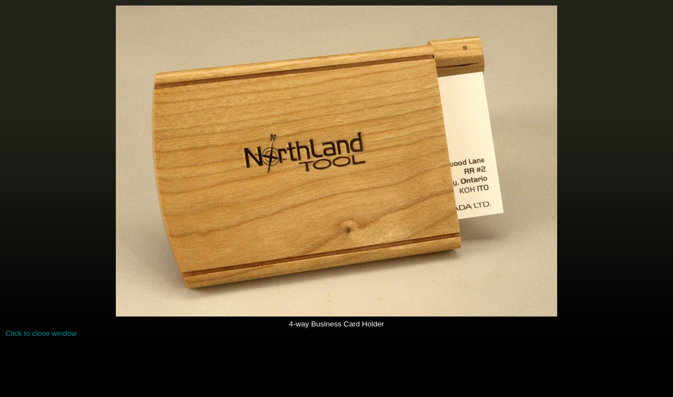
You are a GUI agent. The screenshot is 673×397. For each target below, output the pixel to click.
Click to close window (41, 333)
